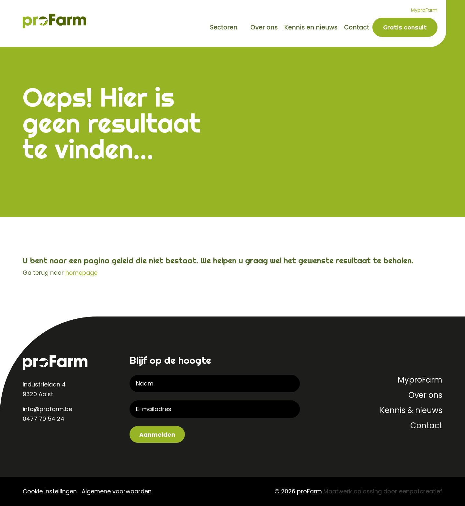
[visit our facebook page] (55, 439)
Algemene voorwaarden (117, 491)
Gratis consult (405, 27)
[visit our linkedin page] (29, 439)
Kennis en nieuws (311, 27)
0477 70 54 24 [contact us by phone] (43, 419)
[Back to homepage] (54, 21)
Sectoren (223, 27)
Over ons (264, 27)
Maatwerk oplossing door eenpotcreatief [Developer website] (382, 491)
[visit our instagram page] (42, 439)
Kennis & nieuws (411, 410)
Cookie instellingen (50, 491)
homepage (81, 273)
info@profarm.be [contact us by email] (47, 409)
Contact (356, 27)
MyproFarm (424, 9)
